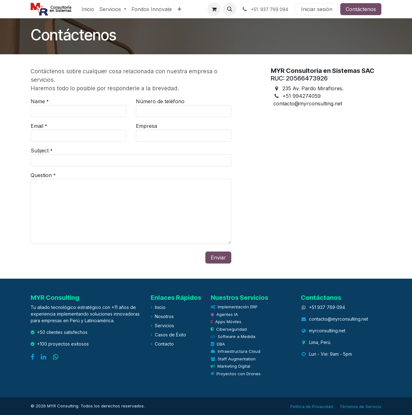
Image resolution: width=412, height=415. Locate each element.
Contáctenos (361, 9)
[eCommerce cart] (214, 9)
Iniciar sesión (316, 9)
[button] (229, 9)
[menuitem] (88, 9)
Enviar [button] (218, 257)
